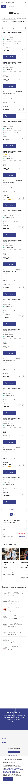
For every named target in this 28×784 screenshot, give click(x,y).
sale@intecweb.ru (15, 755)
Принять (7, 779)
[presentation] (22, 521)
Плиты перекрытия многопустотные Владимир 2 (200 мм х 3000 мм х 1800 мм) (15, 625)
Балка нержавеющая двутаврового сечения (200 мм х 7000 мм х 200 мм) (16, 593)
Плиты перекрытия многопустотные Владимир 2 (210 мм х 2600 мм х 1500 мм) (16, 617)
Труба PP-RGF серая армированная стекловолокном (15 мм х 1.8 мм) (16, 648)
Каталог (3, 738)
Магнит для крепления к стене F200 (9, 533)
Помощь (3, 742)
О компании (5, 734)
